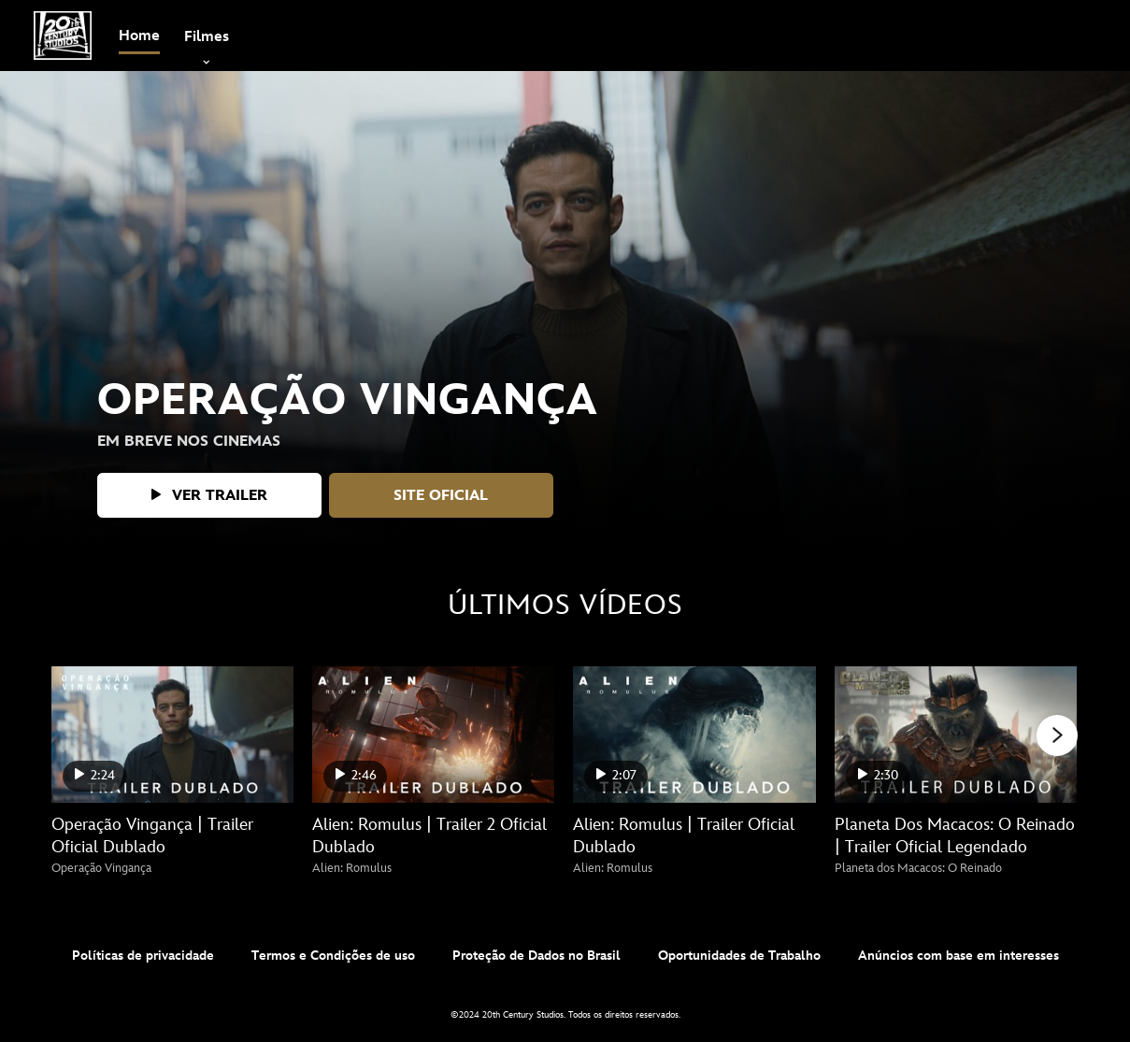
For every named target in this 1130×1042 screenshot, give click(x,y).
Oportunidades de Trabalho (739, 955)
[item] (206, 35)
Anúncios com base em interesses (958, 955)
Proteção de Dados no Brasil (536, 955)
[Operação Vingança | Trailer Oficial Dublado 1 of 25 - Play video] (172, 734)
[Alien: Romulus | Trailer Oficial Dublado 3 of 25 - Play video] (694, 734)
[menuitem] (139, 36)
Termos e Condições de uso (333, 955)
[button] (209, 495)
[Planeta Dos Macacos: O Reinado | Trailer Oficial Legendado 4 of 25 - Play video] (956, 734)
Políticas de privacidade (143, 955)
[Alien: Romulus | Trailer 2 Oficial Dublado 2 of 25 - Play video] (433, 734)
